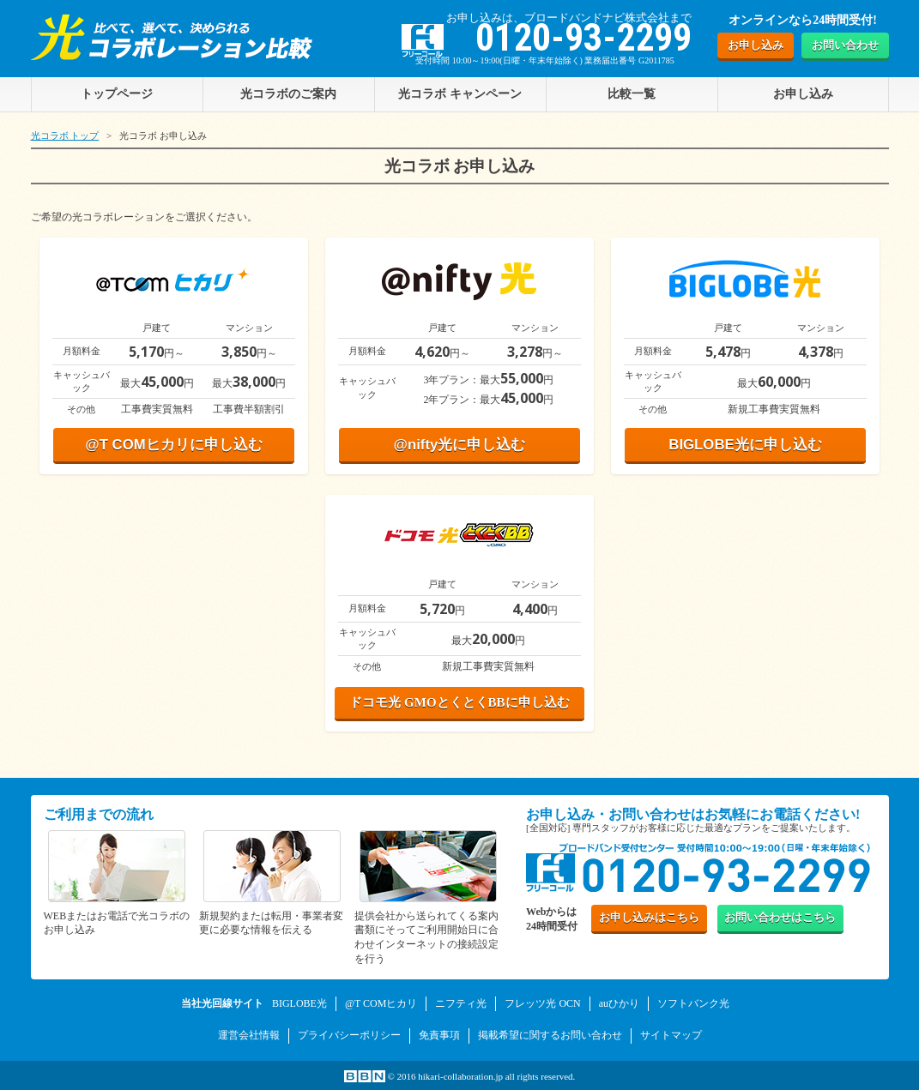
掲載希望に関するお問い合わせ (550, 1035)
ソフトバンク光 (693, 1003)
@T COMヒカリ (381, 1003)
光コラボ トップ (65, 135)
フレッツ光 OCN (542, 1003)
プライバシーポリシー (349, 1035)
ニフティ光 (461, 1003)
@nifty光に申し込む (460, 445)
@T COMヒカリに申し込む (173, 445)
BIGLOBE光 (299, 1003)
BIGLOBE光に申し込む (744, 445)
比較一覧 (632, 93)
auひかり (619, 1003)
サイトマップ (671, 1035)
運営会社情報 (249, 1035)
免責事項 (439, 1035)
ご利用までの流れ (99, 814)
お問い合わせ (845, 45)
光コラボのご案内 (288, 93)
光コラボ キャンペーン (460, 93)
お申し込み (755, 45)
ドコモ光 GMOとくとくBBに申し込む (459, 702)
